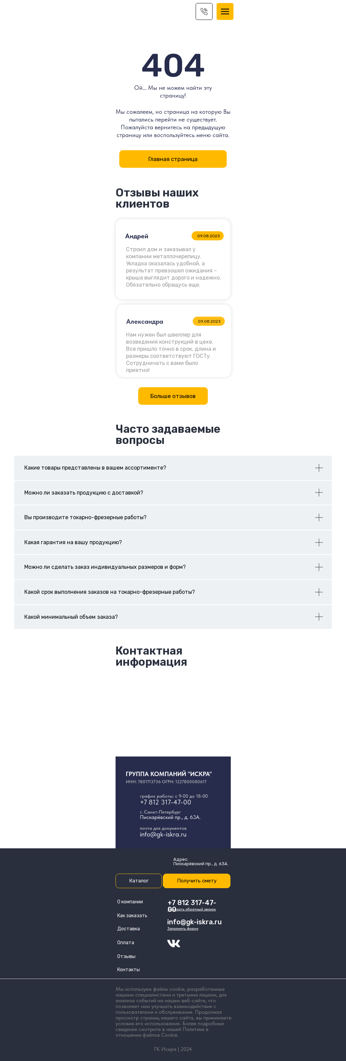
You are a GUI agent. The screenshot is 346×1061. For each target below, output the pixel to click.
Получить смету (197, 881)
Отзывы (126, 956)
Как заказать (132, 916)
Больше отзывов (173, 396)
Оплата (125, 943)
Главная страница (173, 159)
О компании (130, 902)
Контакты (128, 970)
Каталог (139, 881)
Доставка (128, 929)
